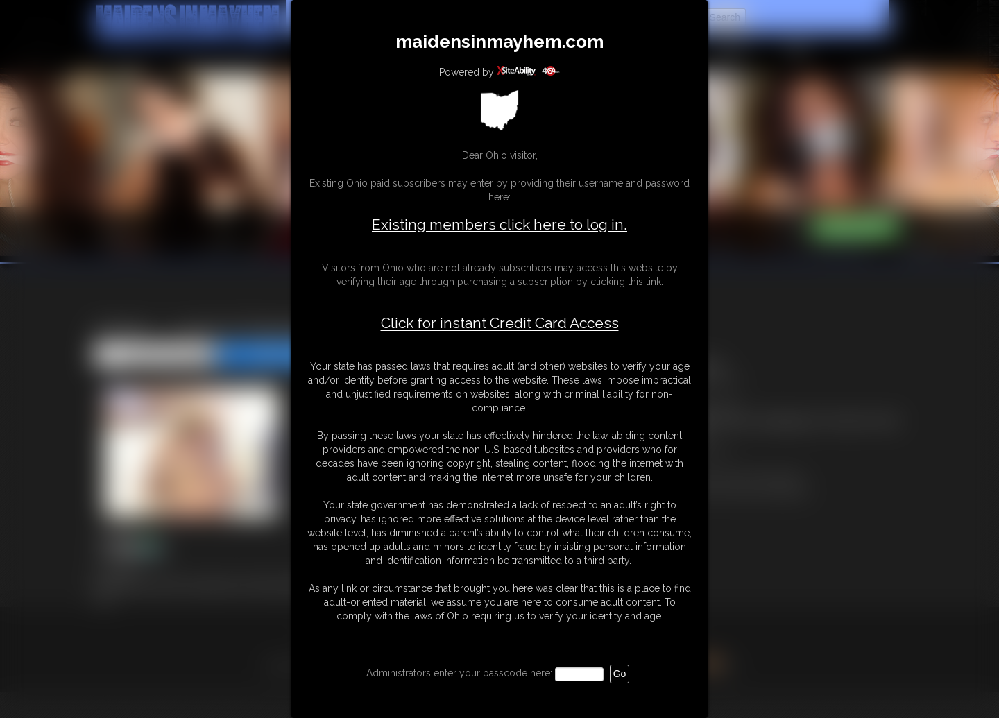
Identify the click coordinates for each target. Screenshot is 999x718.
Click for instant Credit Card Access (500, 323)
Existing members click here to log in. (499, 224)
